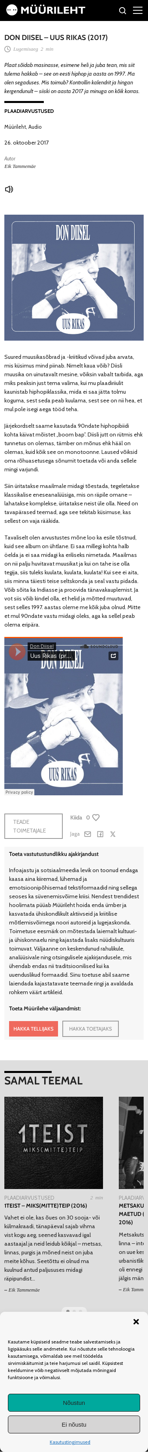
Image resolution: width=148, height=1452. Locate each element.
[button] (136, 1322)
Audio (35, 127)
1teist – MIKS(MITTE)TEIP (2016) (45, 1205)
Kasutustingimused (70, 1442)
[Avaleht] (45, 13)
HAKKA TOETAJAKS (90, 1028)
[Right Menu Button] (137, 10)
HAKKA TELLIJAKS (33, 1028)
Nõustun (74, 1402)
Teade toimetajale (29, 826)
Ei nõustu (74, 1424)
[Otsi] (122, 11)
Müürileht (15, 127)
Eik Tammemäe (20, 166)
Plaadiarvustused (29, 111)
